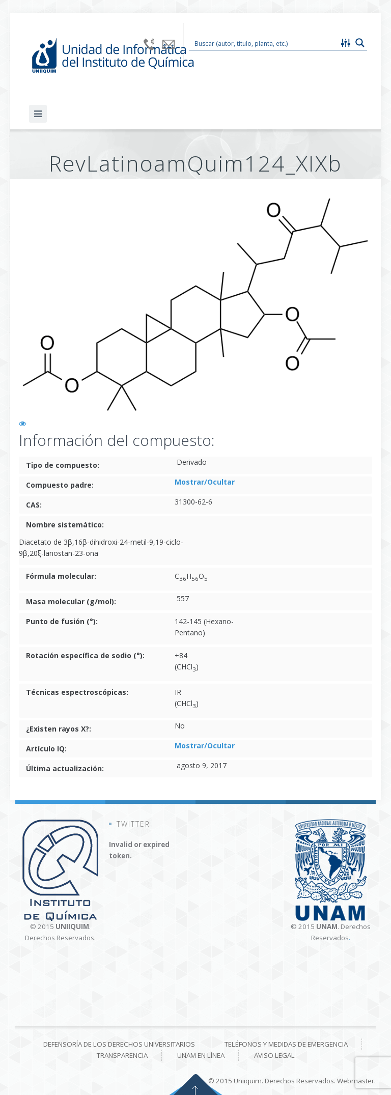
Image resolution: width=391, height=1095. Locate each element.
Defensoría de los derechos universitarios (119, 1044)
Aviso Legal (274, 1055)
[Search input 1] (264, 42)
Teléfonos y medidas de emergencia (286, 1044)
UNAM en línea (201, 1055)
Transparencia (122, 1055)
